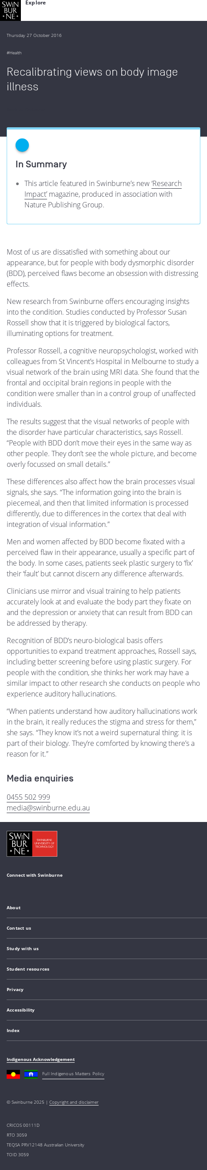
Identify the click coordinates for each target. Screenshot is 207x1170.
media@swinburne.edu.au (48, 808)
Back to (26, 109)
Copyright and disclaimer (74, 1102)
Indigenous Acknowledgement (41, 1059)
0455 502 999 (28, 797)
